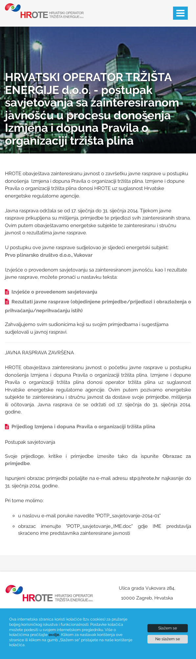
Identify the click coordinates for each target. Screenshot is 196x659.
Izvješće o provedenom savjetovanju (51, 292)
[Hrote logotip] (41, 10)
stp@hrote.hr (144, 478)
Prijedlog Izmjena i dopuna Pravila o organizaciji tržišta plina (80, 427)
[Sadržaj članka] (98, 354)
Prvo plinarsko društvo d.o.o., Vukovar (49, 255)
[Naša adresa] (147, 594)
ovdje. (54, 634)
